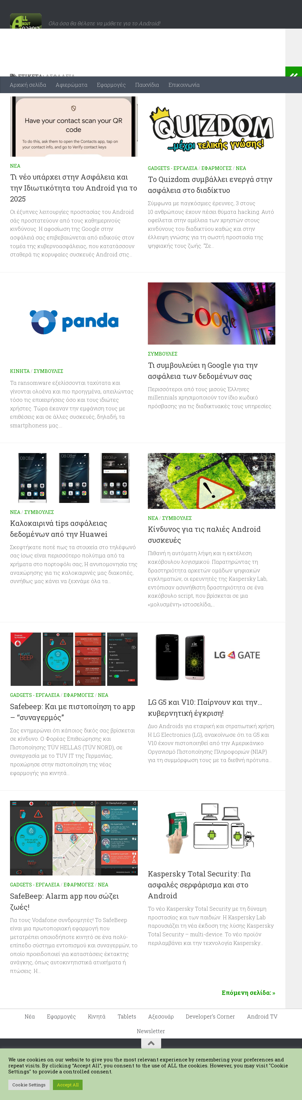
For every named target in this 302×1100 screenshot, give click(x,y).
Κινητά (20, 397)
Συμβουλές (48, 397)
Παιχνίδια (147, 84)
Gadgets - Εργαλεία (172, 195)
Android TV (262, 1042)
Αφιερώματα (72, 84)
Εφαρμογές (111, 84)
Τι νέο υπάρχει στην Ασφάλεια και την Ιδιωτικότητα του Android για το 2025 (73, 214)
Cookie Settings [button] (29, 1085)
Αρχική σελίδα (28, 84)
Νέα (15, 192)
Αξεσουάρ (161, 1042)
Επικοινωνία (184, 84)
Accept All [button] (68, 1085)
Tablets (127, 1042)
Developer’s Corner (210, 1042)
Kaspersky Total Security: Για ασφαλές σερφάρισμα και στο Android (199, 911)
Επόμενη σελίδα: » (248, 1019)
